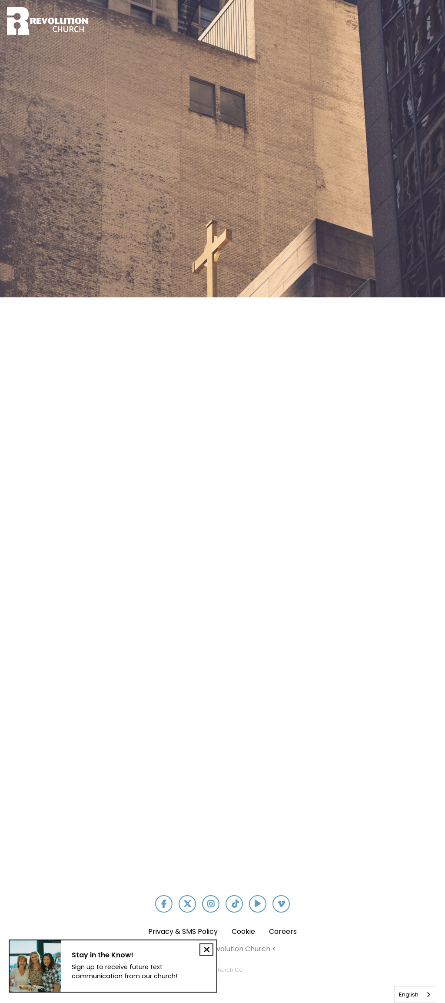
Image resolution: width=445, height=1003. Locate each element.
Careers (283, 931)
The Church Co (222, 969)
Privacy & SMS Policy (183, 931)
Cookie (243, 931)
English (408, 994)
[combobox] (415, 994)
